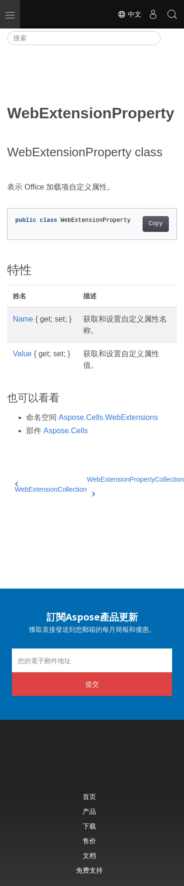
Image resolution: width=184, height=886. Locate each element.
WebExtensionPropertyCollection (135, 485)
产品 (89, 811)
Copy (156, 223)
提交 (92, 683)
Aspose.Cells (65, 431)
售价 (89, 840)
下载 (89, 825)
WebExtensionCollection (51, 487)
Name (23, 319)
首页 (89, 796)
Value (22, 354)
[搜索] (84, 38)
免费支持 (89, 870)
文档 (89, 855)
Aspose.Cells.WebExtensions (108, 417)
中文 (129, 14)
